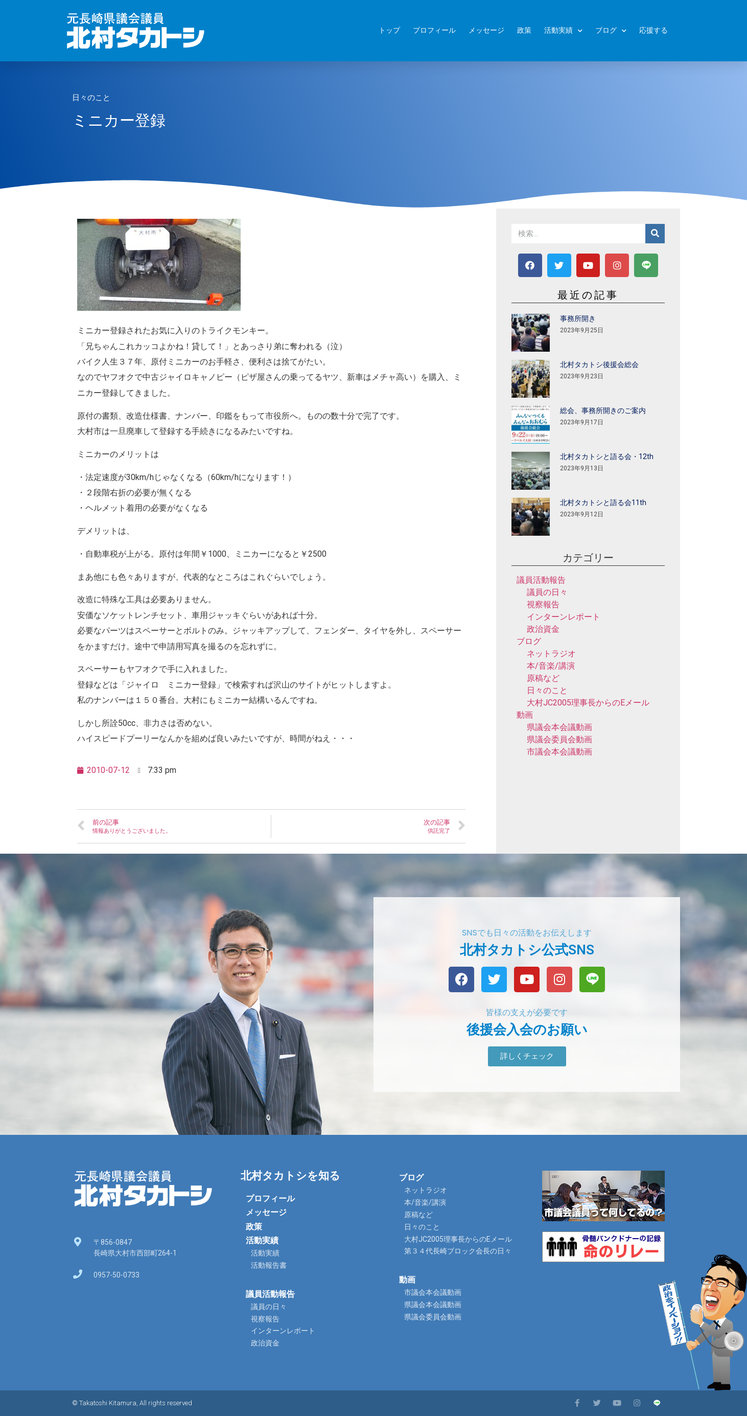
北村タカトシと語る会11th (603, 502)
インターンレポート (563, 617)
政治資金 (543, 629)
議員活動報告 (541, 580)
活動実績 (563, 31)
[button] (527, 1056)
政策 (524, 30)
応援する (653, 30)
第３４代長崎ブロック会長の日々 (457, 1251)
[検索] (655, 233)
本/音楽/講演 (551, 666)
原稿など (543, 678)
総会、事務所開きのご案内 (603, 410)
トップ (389, 30)
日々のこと (91, 97)
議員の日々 (547, 592)
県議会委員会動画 (559, 739)
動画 (525, 715)
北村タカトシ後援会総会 (599, 364)
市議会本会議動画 (559, 752)
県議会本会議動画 (559, 727)
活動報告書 (269, 1265)
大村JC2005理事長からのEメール (588, 702)
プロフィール (434, 30)
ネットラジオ (551, 653)
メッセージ (486, 30)
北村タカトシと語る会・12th (606, 456)
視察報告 (543, 604)
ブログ (610, 31)
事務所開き (578, 318)
